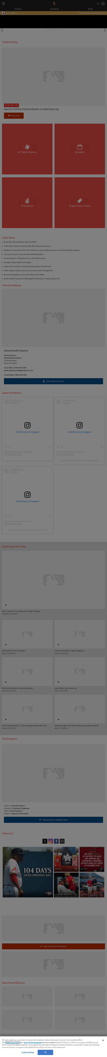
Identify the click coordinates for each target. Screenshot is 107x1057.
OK (45, 1052)
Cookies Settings (28, 1052)
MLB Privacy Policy (13, 1042)
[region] (53, 1046)
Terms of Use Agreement (32, 1042)
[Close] (103, 1040)
